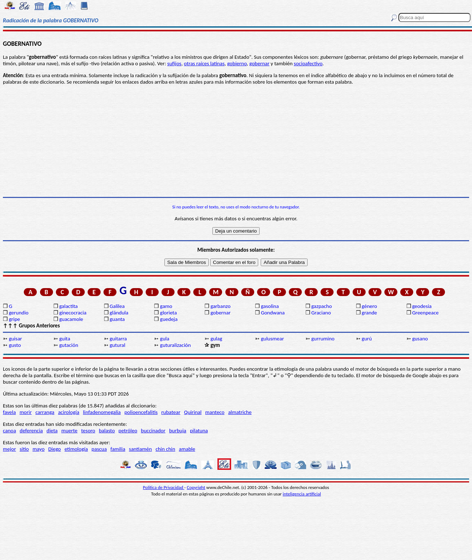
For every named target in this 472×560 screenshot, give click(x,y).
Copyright (196, 487)
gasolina (270, 306)
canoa (9, 430)
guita (64, 338)
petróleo (128, 430)
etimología (76, 449)
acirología (68, 412)
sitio (24, 449)
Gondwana (272, 312)
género (369, 306)
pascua (99, 449)
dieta (52, 430)
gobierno (237, 63)
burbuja (177, 430)
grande (369, 312)
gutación (68, 345)
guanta (117, 319)
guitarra (118, 338)
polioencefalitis (141, 412)
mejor (9, 449)
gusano (420, 338)
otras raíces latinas (204, 63)
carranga (44, 412)
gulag (216, 338)
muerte (69, 430)
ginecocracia (72, 312)
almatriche (240, 412)
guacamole (71, 319)
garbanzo (221, 306)
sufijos (174, 63)
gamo (166, 306)
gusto (15, 345)
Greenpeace (425, 312)
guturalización (175, 345)
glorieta (168, 312)
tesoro (88, 430)
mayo (38, 449)
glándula (119, 312)
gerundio (18, 312)
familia (117, 449)
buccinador (153, 430)
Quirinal (193, 412)
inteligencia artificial (302, 494)
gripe (14, 319)
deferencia (31, 430)
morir (25, 412)
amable (187, 449)
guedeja (169, 319)
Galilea (117, 306)
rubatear (170, 412)
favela (9, 412)
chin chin (165, 449)
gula (164, 338)
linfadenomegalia (102, 412)
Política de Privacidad (163, 487)
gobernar (259, 63)
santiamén (140, 449)
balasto (107, 430)
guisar (15, 338)
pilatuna (199, 430)
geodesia (422, 306)
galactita (68, 306)
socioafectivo (308, 63)
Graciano (321, 312)
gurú (367, 338)
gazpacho (321, 306)
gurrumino (323, 338)
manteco (214, 412)
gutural (117, 345)
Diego (54, 449)
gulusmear (272, 338)
